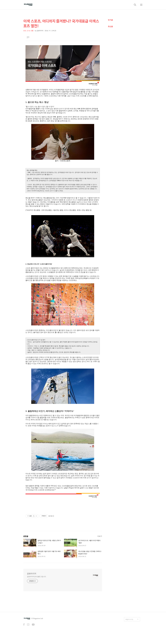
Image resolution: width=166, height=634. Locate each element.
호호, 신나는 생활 (28, 30)
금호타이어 (31, 573)
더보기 (99, 536)
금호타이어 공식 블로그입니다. (36, 576)
